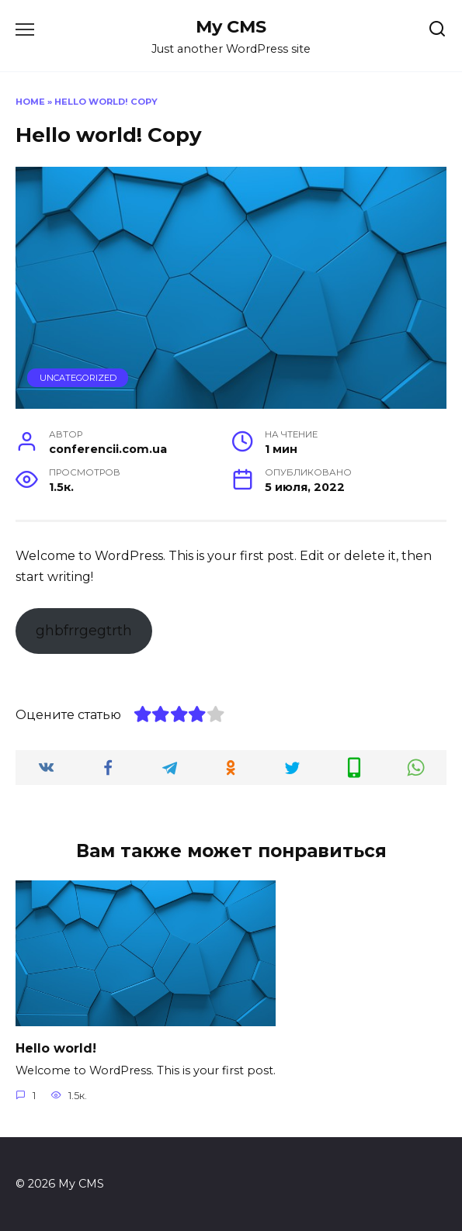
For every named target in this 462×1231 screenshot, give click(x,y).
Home (30, 101)
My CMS (231, 26)
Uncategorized (78, 377)
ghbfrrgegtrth (84, 630)
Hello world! (56, 1047)
